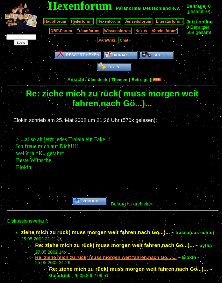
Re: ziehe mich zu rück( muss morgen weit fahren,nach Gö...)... (114, 245)
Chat (124, 40)
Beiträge (140, 80)
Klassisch (97, 80)
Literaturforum (169, 21)
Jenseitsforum (138, 21)
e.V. (176, 8)
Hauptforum (55, 21)
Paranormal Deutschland (143, 8)
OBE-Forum (61, 31)
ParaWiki (107, 40)
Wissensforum (117, 31)
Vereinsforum (164, 31)
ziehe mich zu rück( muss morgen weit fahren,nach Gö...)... (95, 232)
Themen (119, 80)
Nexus (141, 31)
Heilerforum (82, 21)
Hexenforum (109, 21)
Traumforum (88, 31)
